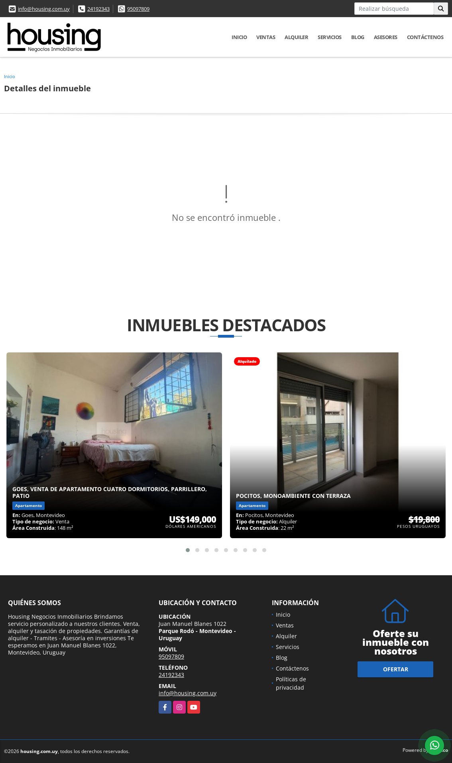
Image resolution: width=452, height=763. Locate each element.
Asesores (385, 37)
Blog (357, 37)
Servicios (330, 37)
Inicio (239, 37)
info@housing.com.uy (44, 8)
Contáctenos (425, 37)
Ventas (265, 37)
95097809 (138, 8)
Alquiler (296, 37)
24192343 (98, 8)
